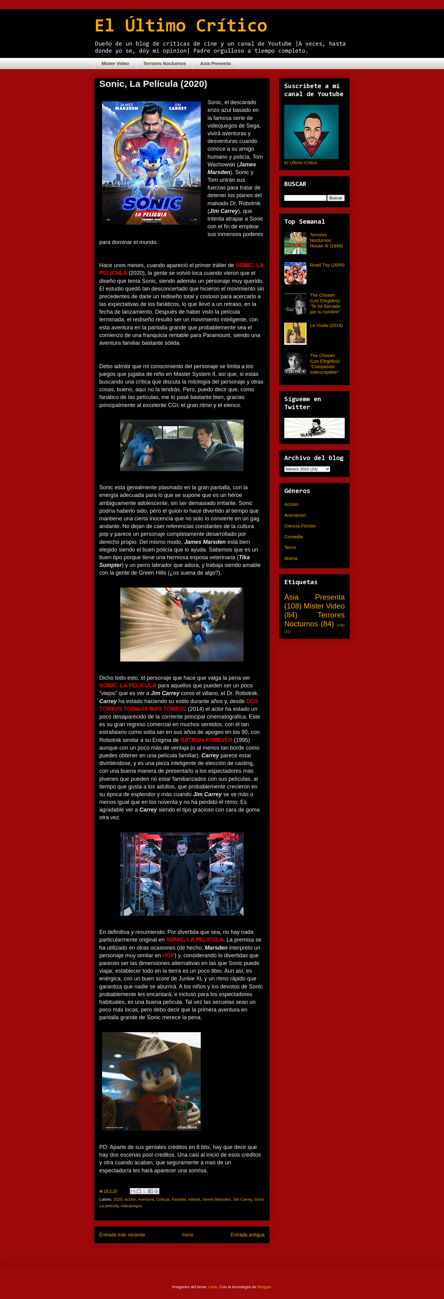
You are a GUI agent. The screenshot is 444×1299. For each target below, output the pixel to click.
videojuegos (131, 1205)
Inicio (187, 1234)
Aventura (146, 1199)
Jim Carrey (242, 1199)
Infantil (194, 1199)
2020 (117, 1199)
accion (130, 1199)
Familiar (179, 1199)
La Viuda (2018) (326, 325)
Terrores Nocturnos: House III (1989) (326, 240)
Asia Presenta (215, 63)
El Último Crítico (180, 27)
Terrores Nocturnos (164, 63)
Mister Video (115, 63)
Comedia (293, 536)
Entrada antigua (248, 1234)
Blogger (264, 1287)
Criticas (163, 1199)
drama (291, 558)
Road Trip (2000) (327, 264)
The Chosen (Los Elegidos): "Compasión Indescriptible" (325, 364)
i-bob (212, 1287)
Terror (290, 547)
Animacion (295, 515)
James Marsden (216, 1199)
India (341, 625)
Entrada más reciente (122, 1234)
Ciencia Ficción (300, 525)
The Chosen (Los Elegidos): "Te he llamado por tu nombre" (325, 303)
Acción (291, 504)
